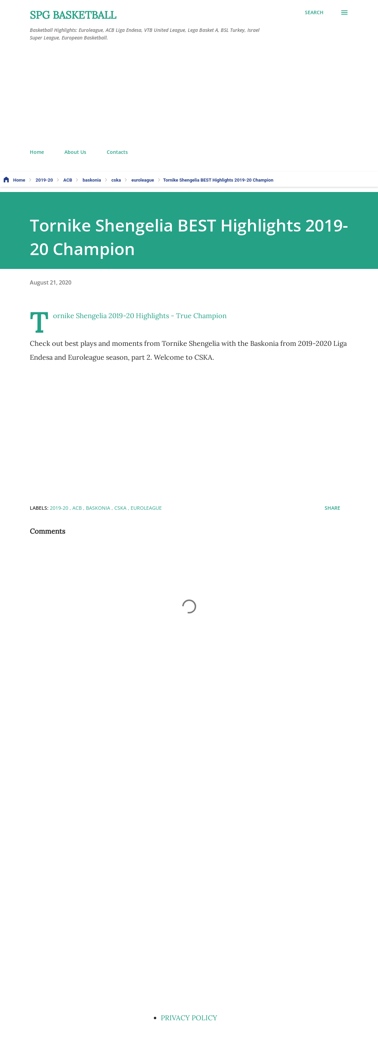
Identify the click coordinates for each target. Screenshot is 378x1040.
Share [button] (332, 508)
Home (37, 152)
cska (121, 508)
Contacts (117, 152)
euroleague (146, 508)
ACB (77, 508)
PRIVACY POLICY (189, 1017)
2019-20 (60, 508)
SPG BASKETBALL (73, 14)
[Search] (314, 12)
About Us (75, 152)
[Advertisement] (189, 95)
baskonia (99, 508)
